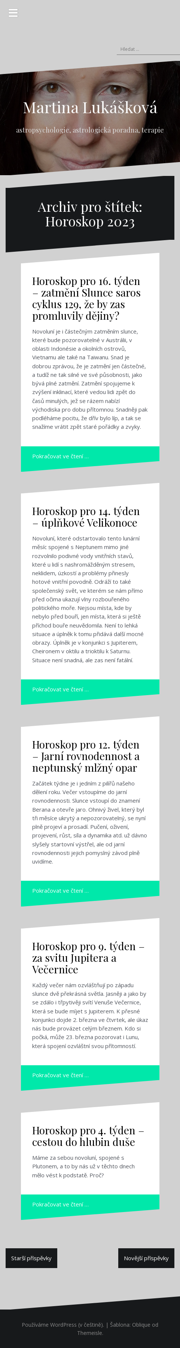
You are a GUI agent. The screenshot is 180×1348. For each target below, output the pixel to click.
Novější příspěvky (146, 1258)
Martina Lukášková (90, 106)
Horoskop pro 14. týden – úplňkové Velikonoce (86, 516)
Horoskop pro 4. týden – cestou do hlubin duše (88, 1136)
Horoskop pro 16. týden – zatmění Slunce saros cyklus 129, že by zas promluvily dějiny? (86, 298)
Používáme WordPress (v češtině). (63, 1324)
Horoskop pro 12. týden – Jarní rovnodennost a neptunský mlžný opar (86, 755)
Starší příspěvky (31, 1258)
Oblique (141, 1324)
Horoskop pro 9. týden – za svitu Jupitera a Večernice (88, 957)
